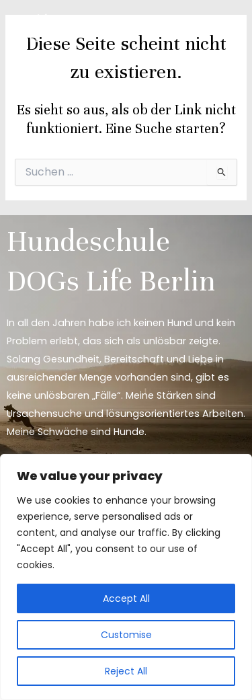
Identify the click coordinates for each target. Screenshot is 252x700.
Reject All (126, 671)
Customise (126, 634)
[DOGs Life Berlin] (47, 28)
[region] (126, 577)
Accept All (126, 598)
